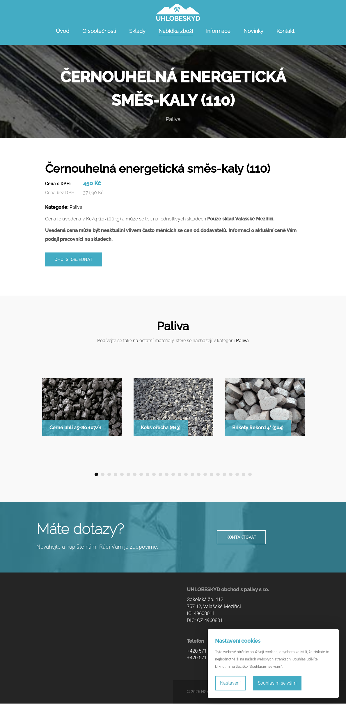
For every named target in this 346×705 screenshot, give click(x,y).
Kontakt (285, 31)
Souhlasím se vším (277, 683)
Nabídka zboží (176, 31)
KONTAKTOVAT (242, 539)
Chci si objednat (76, 260)
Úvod (62, 31)
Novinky (253, 31)
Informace (218, 31)
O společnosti (99, 31)
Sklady (137, 31)
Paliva (76, 207)
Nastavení (230, 683)
